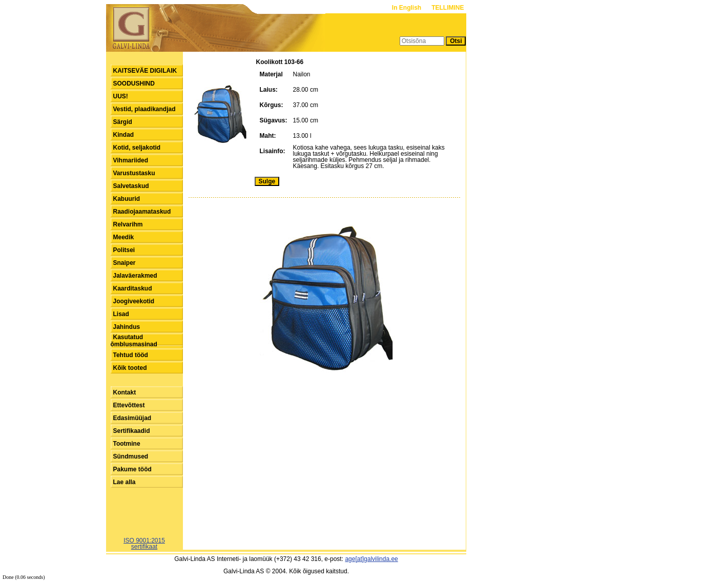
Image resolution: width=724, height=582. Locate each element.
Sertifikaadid (131, 430)
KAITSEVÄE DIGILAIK (145, 70)
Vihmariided (130, 160)
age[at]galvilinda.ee (371, 559)
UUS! (120, 96)
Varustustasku (134, 173)
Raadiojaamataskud (142, 211)
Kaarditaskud (132, 288)
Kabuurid (126, 198)
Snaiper (124, 262)
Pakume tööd (132, 469)
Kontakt (124, 392)
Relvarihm (128, 224)
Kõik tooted (130, 367)
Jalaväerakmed (135, 275)
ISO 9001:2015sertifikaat (144, 543)
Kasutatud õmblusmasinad (134, 341)
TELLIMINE (447, 7)
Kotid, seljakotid (137, 147)
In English (407, 7)
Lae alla (124, 482)
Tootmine (126, 443)
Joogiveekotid (134, 301)
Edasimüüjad (132, 418)
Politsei (124, 250)
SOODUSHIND (134, 83)
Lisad (121, 314)
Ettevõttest (129, 405)
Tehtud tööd (130, 355)
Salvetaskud (131, 186)
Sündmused (131, 456)
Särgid (122, 122)
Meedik (123, 237)
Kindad (123, 134)
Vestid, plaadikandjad (144, 109)
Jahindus (126, 326)
